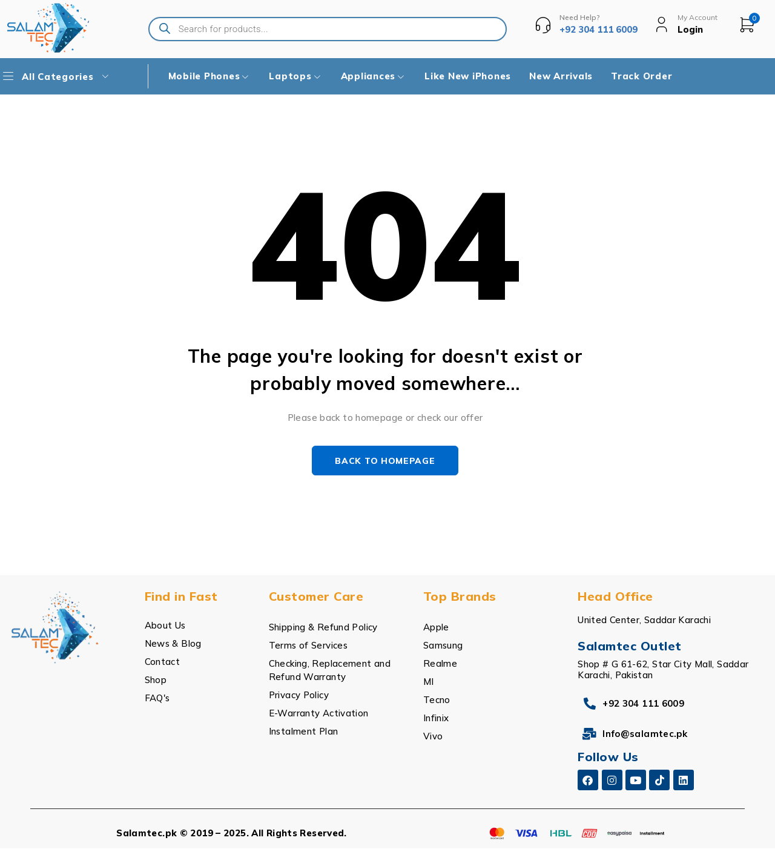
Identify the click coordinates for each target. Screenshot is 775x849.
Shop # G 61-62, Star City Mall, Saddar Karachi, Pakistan (663, 670)
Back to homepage (385, 460)
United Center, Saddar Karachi (644, 620)
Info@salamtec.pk (644, 734)
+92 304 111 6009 (643, 704)
